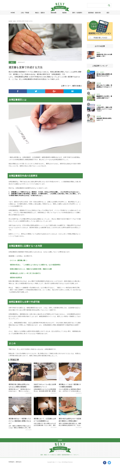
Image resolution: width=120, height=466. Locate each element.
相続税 (64, 12)
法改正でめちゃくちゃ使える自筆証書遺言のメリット (45, 386)
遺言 (108, 12)
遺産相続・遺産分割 (94, 12)
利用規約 (11, 462)
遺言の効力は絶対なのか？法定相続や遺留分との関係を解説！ (70, 420)
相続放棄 (53, 12)
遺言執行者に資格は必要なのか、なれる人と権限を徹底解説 (20, 386)
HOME (13, 12)
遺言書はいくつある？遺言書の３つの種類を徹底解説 (70, 386)
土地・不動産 (25, 12)
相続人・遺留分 (40, 12)
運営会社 (18, 462)
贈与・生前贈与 (77, 12)
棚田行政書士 (77, 86)
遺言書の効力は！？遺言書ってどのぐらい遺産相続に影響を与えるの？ (20, 421)
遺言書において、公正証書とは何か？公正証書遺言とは (45, 420)
